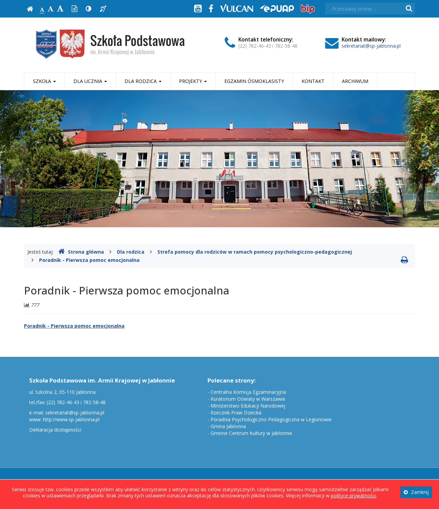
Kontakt (312, 81)
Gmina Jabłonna (228, 426)
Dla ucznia (90, 81)
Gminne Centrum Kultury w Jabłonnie (251, 433)
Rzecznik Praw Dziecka (236, 412)
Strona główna (81, 252)
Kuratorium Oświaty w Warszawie (248, 399)
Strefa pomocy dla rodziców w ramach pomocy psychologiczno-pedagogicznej (254, 252)
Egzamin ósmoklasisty (254, 81)
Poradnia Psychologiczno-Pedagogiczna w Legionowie (271, 419)
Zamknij (416, 492)
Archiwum (355, 81)
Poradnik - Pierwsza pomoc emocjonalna (89, 260)
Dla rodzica (143, 81)
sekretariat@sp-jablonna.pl (371, 46)
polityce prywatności (353, 495)
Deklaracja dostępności (55, 429)
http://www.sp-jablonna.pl (71, 419)
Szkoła (44, 81)
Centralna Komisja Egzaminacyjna (248, 392)
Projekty (193, 81)
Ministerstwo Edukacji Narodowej (248, 405)
